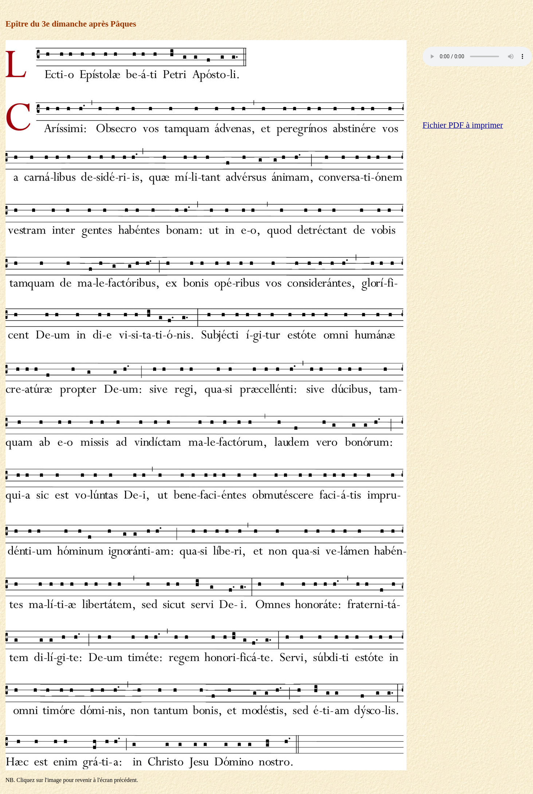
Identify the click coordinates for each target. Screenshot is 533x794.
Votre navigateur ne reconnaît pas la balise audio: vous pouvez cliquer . (477, 56)
